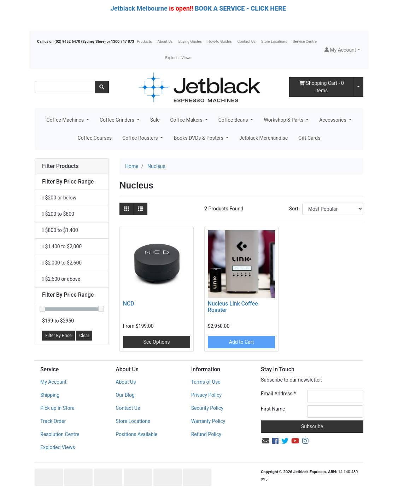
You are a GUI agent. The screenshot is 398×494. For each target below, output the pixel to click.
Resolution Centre (59, 434)
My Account (53, 382)
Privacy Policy (206, 395)
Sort (293, 208)
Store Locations (274, 41)
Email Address (278, 393)
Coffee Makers (187, 120)
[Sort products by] (332, 209)
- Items (321, 86)
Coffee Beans (233, 120)
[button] (342, 50)
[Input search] (65, 87)
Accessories (333, 120)
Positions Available (136, 434)
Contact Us (247, 41)
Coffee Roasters (140, 138)
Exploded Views (178, 58)
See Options (156, 342)
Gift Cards (309, 138)
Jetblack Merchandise (263, 138)
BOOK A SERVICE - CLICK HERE (240, 8)
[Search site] (102, 87)
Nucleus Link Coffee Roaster (233, 307)
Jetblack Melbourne (139, 8)
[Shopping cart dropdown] (358, 87)
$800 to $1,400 (60, 230)
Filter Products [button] (60, 166)
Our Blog (125, 395)
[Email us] (265, 441)
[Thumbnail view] (126, 209)
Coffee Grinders (117, 120)
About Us (165, 41)
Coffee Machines (65, 120)
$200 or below (59, 197)
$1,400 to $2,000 (62, 246)
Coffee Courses (95, 138)
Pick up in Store (57, 408)
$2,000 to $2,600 (62, 263)
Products (144, 41)
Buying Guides (190, 41)
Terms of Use (206, 382)
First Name (273, 409)
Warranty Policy (208, 421)
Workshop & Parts (284, 120)
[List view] (140, 209)
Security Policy (207, 408)
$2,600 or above (61, 279)
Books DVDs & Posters (199, 138)
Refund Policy (206, 434)
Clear (84, 335)
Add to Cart (241, 342)
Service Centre (304, 41)
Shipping (49, 395)
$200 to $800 (58, 214)
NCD (128, 303)
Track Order (53, 421)
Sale (155, 120)
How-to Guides (219, 41)
